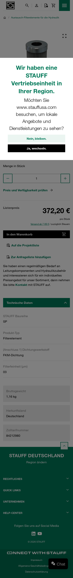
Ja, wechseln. (36, 148)
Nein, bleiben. (36, 138)
